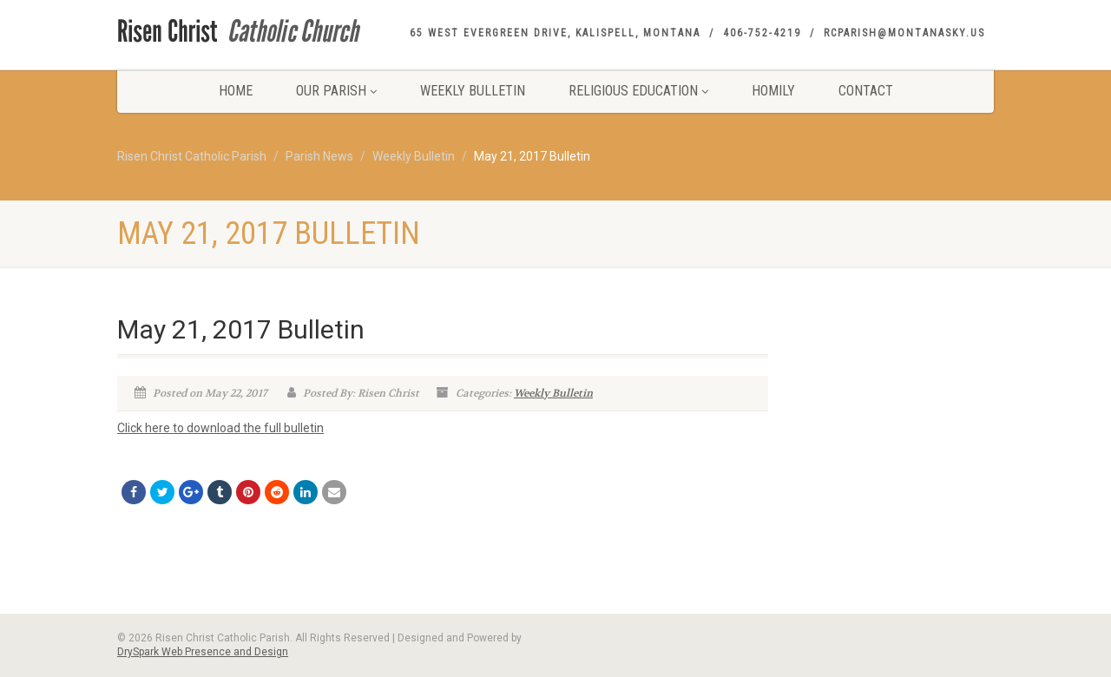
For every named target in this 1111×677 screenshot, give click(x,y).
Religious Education (638, 90)
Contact (865, 90)
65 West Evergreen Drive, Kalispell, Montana (555, 33)
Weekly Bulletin (472, 90)
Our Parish (336, 90)
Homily (773, 90)
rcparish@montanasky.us (904, 33)
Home (236, 90)
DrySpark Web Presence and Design (202, 652)
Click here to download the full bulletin (220, 428)
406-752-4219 (762, 33)
